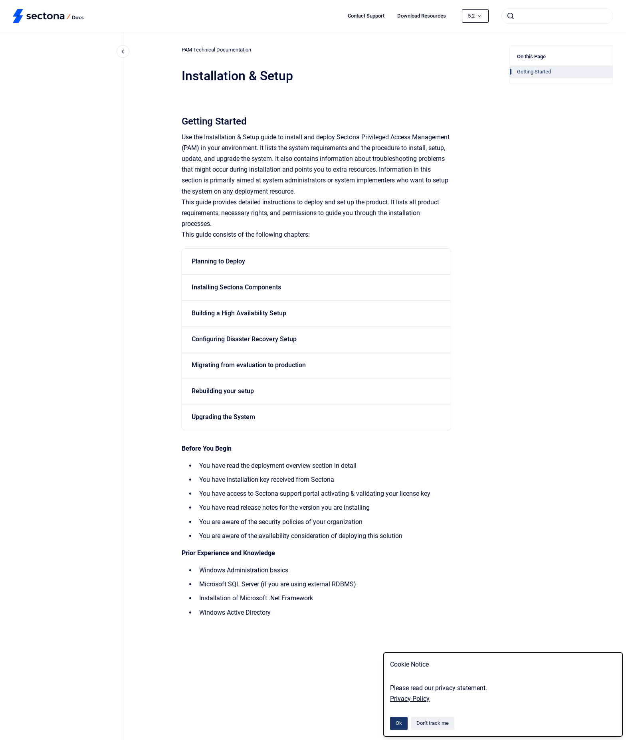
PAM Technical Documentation (216, 50)
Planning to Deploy (218, 261)
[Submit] (510, 16)
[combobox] (557, 16)
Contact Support (366, 16)
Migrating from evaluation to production (249, 365)
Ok (399, 723)
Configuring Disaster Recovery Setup (244, 339)
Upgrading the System (223, 417)
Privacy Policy (410, 698)
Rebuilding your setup (223, 391)
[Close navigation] (123, 51)
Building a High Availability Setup (239, 313)
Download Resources (421, 16)
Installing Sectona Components (236, 287)
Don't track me (432, 723)
